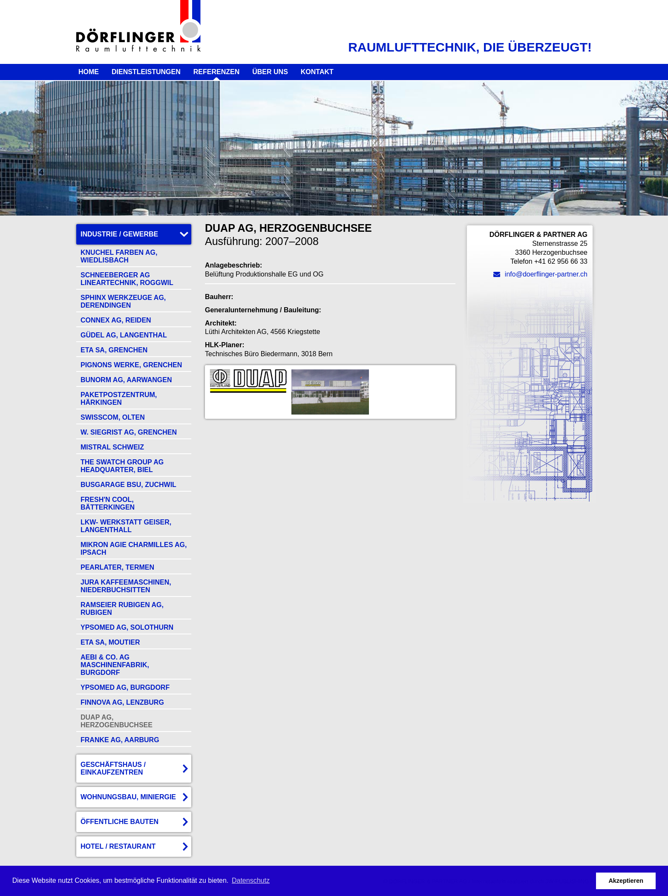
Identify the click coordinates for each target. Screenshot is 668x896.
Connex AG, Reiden (116, 320)
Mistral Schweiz (112, 447)
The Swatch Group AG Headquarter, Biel (122, 465)
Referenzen (216, 71)
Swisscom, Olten (113, 417)
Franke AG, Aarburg (120, 739)
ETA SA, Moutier (110, 642)
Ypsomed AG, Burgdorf (125, 687)
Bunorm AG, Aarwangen (126, 379)
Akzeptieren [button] (625, 880)
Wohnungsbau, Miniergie (128, 797)
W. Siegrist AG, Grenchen (129, 432)
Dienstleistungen (146, 71)
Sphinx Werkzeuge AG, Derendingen (123, 301)
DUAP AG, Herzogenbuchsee (117, 721)
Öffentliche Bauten (119, 821)
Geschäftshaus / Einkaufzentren (113, 768)
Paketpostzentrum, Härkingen (119, 398)
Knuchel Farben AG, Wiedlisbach (119, 256)
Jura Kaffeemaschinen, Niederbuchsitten (126, 586)
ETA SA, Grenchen (114, 350)
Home (88, 71)
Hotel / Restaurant (118, 846)
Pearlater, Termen (117, 567)
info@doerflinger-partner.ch (540, 274)
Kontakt (317, 71)
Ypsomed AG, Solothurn (127, 627)
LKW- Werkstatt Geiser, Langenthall (126, 526)
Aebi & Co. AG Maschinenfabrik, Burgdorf (115, 665)
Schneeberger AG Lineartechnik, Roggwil (127, 278)
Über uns (270, 71)
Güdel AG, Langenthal (124, 335)
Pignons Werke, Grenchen (131, 365)
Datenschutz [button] (251, 880)
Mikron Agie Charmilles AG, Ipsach (134, 548)
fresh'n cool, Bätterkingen (108, 503)
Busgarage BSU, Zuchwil (128, 484)
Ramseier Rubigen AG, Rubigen (122, 608)
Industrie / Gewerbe (119, 234)
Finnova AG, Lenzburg (122, 702)
